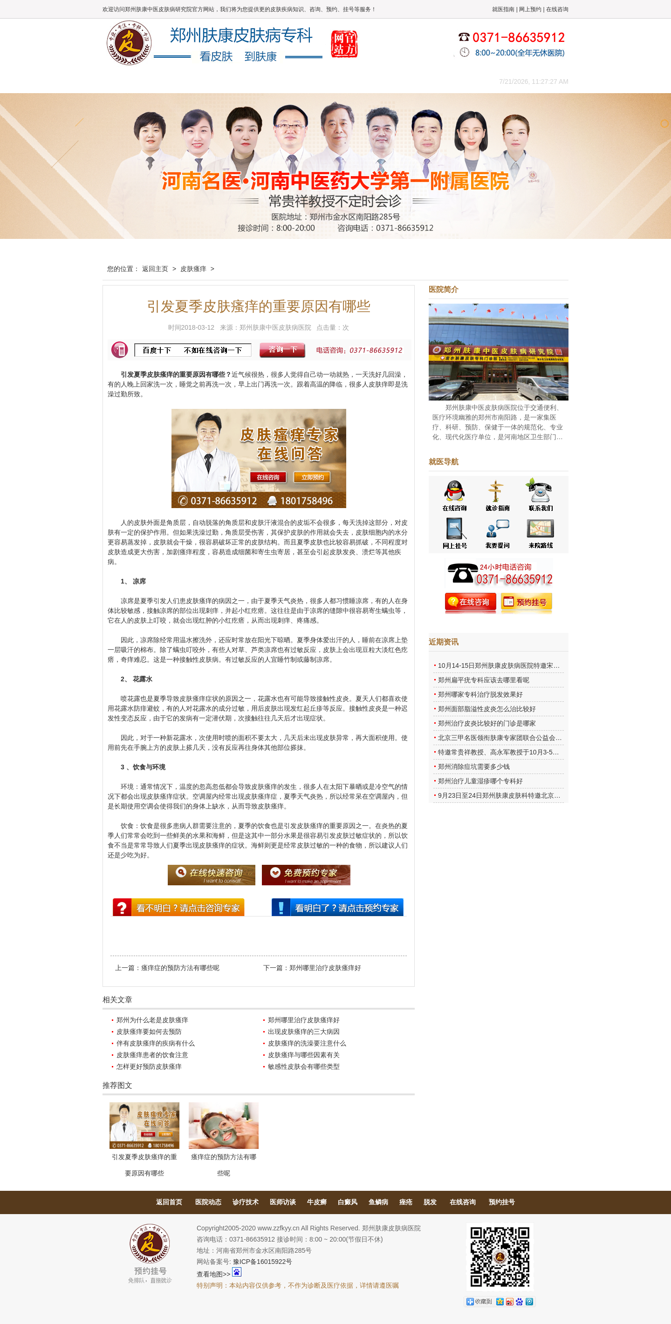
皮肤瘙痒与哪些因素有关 (304, 1055)
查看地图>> (213, 1274)
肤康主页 (123, 81)
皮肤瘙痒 (193, 268)
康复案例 (375, 81)
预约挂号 (502, 1202)
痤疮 (405, 1202)
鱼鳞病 (378, 1202)
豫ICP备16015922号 (263, 1261)
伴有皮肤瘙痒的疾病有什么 (155, 1043)
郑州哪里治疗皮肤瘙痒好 (325, 967)
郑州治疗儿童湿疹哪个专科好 (480, 781)
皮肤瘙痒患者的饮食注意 (152, 1055)
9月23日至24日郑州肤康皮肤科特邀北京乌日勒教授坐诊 (519, 795)
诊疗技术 (246, 1202)
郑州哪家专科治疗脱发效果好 (480, 694)
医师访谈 (283, 1202)
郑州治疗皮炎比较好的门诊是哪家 (487, 723)
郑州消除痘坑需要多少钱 (474, 766)
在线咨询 (557, 9)
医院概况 (165, 81)
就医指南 (503, 9)
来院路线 (459, 81)
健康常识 (291, 81)
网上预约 (530, 9)
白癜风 (347, 1202)
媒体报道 (249, 81)
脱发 (430, 1202)
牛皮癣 (317, 1202)
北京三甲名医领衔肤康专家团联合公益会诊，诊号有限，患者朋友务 (536, 737)
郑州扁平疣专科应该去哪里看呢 (483, 680)
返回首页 (169, 1202)
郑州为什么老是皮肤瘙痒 (152, 1020)
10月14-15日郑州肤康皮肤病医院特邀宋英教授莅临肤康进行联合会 (534, 665)
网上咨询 (417, 81)
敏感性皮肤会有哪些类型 (304, 1066)
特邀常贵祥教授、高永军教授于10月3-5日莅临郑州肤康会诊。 (528, 752)
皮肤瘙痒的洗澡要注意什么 (307, 1043)
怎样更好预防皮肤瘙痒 (149, 1066)
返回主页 (155, 268)
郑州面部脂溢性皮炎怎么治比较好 (487, 709)
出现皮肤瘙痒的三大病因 (304, 1031)
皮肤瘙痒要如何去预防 (149, 1031)
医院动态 (208, 1202)
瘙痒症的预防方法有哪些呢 (180, 967)
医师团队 (207, 81)
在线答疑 (333, 81)
